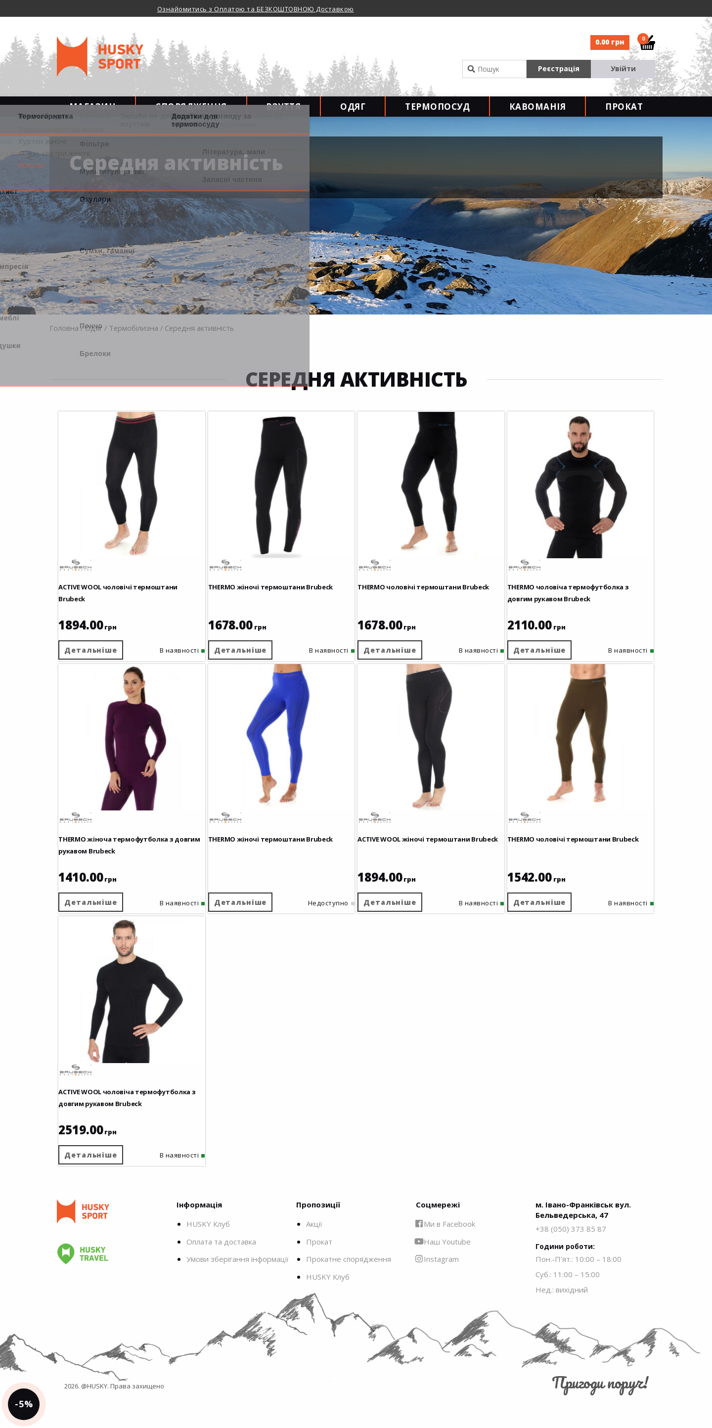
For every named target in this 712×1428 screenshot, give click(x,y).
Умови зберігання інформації (237, 1287)
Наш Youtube (443, 1269)
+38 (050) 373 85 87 (570, 1256)
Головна (64, 344)
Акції (314, 1251)
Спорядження (191, 114)
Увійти (623, 68)
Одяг (352, 114)
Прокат (624, 114)
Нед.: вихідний (561, 1317)
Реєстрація (558, 68)
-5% (31, 1396)
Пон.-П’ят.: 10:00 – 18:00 (578, 1287)
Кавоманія (537, 114)
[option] (279, 8)
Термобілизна (133, 344)
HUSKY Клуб (208, 1251)
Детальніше (100, 658)
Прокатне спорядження (348, 1287)
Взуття (283, 114)
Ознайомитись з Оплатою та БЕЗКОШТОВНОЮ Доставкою (255, 8)
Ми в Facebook (445, 1251)
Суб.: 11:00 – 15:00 (567, 1302)
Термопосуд (437, 114)
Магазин (92, 114)
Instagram (437, 1287)
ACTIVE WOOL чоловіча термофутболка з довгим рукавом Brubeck (115, 1111)
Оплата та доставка (221, 1269)
